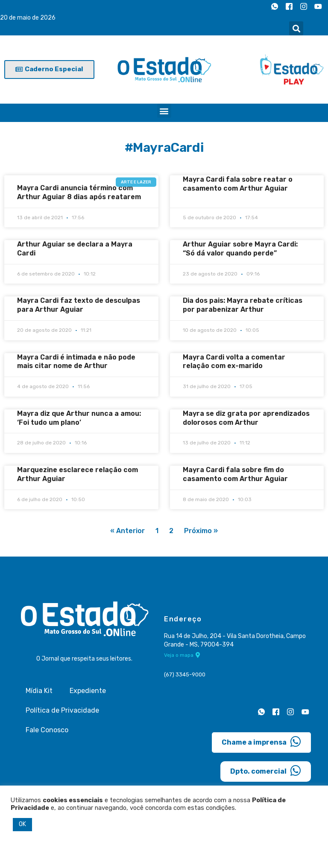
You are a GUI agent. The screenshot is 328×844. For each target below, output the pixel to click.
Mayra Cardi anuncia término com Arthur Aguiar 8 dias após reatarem (79, 192)
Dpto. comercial (265, 771)
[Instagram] (303, 6)
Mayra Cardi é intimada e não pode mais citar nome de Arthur (76, 361)
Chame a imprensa (261, 742)
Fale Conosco (47, 730)
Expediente (88, 691)
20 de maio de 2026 (28, 17)
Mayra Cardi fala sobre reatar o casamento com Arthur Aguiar (238, 183)
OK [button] (22, 824)
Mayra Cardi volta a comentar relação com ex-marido (234, 361)
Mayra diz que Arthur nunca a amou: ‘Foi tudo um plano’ (79, 417)
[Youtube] (318, 6)
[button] (296, 28)
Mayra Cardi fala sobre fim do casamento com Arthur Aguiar (235, 474)
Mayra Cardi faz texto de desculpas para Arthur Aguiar (78, 304)
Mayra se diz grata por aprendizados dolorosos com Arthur (246, 417)
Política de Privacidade (62, 710)
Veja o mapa (182, 655)
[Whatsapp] (274, 6)
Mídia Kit (39, 691)
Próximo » (201, 531)
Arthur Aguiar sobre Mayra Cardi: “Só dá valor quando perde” (240, 248)
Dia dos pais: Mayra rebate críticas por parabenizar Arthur (242, 304)
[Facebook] (289, 6)
